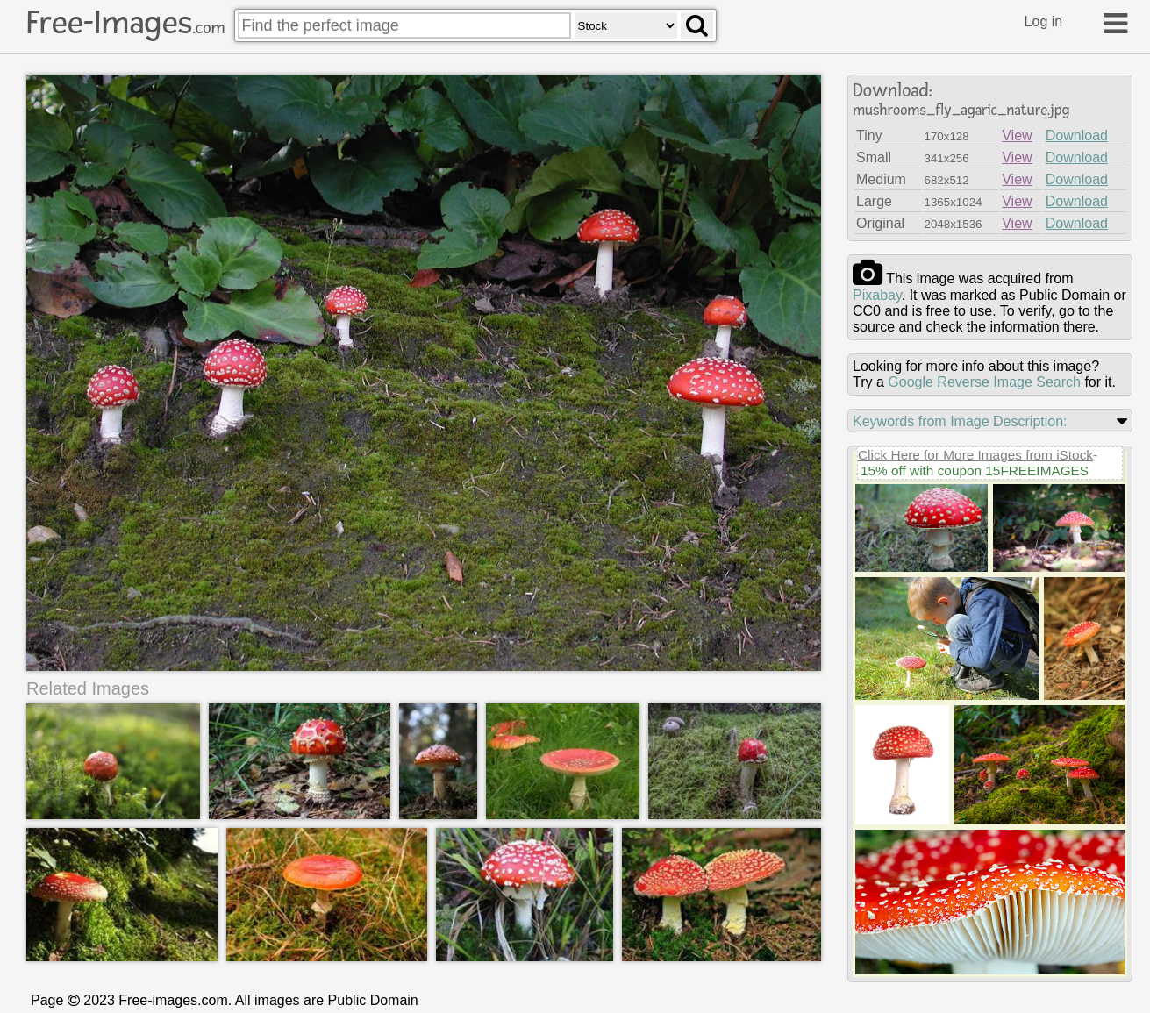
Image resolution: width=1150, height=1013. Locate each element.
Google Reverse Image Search (984, 382)
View (1017, 135)
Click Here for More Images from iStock (975, 454)
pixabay (877, 295)
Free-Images (125, 23)
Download (1077, 135)
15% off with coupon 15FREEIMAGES (975, 470)
